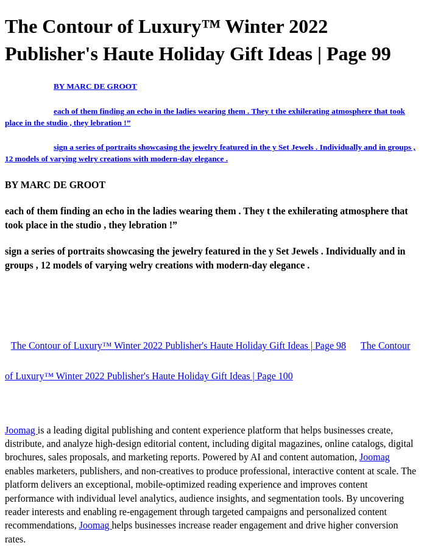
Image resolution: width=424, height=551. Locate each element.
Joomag (21, 430)
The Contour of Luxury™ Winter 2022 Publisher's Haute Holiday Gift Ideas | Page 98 (178, 345)
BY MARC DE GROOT (95, 86)
